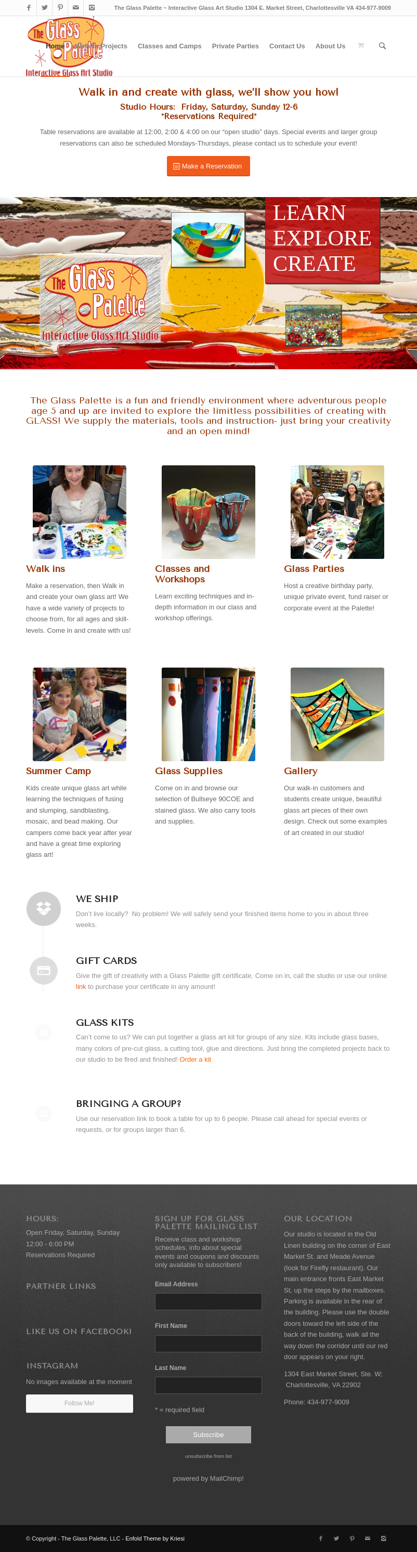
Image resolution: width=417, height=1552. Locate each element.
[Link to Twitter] (44, 8)
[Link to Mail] (75, 8)
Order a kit (195, 1059)
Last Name (170, 1368)
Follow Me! (79, 1403)
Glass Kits (105, 1022)
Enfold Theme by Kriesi (155, 1538)
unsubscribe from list (208, 1456)
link (81, 986)
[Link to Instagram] (91, 8)
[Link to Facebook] (28, 8)
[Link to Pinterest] (60, 8)
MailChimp (226, 1478)
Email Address (178, 1284)
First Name (171, 1325)
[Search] (382, 46)
